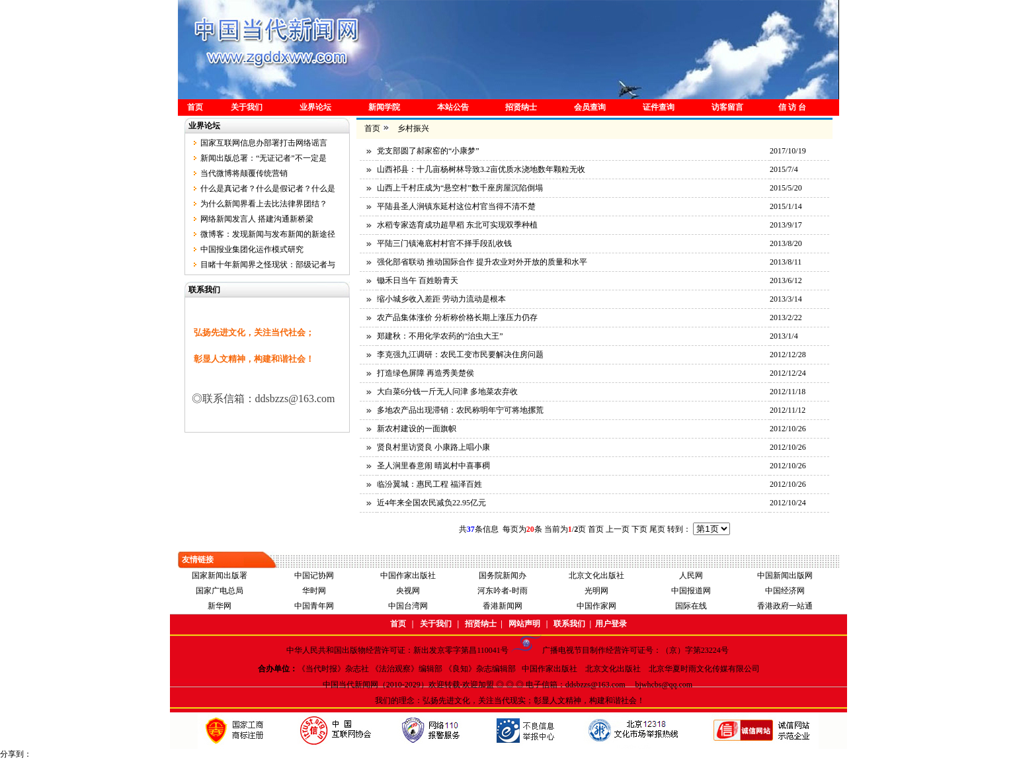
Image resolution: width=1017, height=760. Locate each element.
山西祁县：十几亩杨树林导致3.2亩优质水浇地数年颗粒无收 (481, 169)
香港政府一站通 (785, 606)
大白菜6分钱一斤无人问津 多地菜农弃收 (447, 391)
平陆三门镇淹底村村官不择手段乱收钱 (444, 243)
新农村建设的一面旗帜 (416, 428)
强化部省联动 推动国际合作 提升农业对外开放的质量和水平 (482, 262)
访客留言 (727, 107)
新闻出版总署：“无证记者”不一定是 (263, 158)
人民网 (691, 575)
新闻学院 (384, 107)
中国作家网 (596, 606)
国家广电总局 (219, 590)
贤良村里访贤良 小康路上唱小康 (433, 447)
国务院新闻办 (502, 575)
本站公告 (453, 107)
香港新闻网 (502, 606)
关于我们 (247, 107)
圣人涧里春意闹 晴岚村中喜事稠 (433, 465)
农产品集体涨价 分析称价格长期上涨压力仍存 (457, 317)
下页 (639, 529)
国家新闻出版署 (219, 575)
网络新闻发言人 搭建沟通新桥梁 (256, 219)
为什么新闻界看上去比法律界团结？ (263, 203)
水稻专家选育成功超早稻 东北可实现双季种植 (457, 225)
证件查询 (658, 107)
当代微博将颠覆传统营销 (244, 173)
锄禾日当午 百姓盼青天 (417, 280)
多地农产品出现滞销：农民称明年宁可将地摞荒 (460, 410)
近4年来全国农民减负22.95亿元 (431, 502)
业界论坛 (315, 107)
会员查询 (590, 107)
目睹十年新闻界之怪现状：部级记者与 (267, 264)
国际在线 (691, 606)
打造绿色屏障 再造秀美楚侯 (425, 373)
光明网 (596, 590)
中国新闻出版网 (785, 575)
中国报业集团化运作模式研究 (252, 249)
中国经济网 (785, 590)
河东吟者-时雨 (502, 590)
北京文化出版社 (596, 575)
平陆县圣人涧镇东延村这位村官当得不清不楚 (456, 206)
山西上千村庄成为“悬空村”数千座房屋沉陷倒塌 (460, 187)
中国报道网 (691, 590)
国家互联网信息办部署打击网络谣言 (263, 143)
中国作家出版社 (408, 575)
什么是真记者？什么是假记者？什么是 (267, 188)
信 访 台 (792, 107)
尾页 (657, 529)
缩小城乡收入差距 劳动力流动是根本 (441, 299)
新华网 (219, 606)
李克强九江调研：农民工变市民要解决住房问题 (460, 354)
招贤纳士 (521, 107)
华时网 (314, 590)
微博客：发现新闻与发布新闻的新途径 (267, 234)
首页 (195, 107)
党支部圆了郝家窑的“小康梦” (428, 150)
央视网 (408, 590)
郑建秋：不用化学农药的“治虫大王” (440, 336)
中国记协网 (314, 575)
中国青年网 (314, 606)
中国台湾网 (408, 606)
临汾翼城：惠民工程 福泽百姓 (429, 484)
